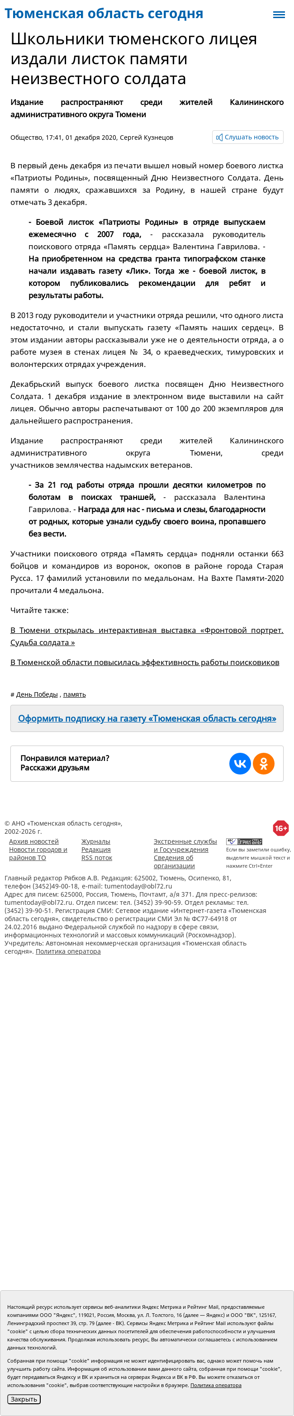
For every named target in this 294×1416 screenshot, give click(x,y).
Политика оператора (68, 951)
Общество (26, 137)
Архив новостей (34, 841)
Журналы (95, 841)
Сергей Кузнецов (146, 137)
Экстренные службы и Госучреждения (185, 845)
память (74, 694)
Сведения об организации (174, 861)
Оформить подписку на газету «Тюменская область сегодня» (147, 718)
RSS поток (96, 857)
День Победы (37, 694)
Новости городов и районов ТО (38, 853)
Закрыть (24, 1399)
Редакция (96, 849)
